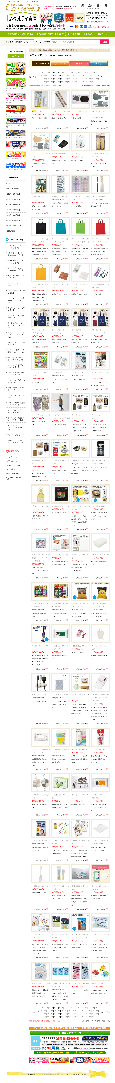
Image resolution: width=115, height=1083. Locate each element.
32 (83, 75)
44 (66, 79)
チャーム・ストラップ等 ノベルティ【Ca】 (16, 441)
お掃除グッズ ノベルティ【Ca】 (16, 344)
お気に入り (88, 34)
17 (89, 72)
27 (66, 75)
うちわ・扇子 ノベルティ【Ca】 (16, 309)
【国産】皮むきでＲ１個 (79, 646)
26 (62, 75)
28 (69, 75)
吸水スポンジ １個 (77, 372)
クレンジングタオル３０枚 (60, 555)
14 (79, 72)
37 (41, 79)
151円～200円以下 (13, 199)
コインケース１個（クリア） (61, 694)
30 (76, 75)
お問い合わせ (101, 34)
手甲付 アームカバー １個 (41, 415)
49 (83, 79)
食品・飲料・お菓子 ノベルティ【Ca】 (16, 411)
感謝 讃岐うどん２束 (98, 506)
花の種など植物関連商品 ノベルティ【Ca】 (16, 359)
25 (59, 75)
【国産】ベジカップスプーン (100, 749)
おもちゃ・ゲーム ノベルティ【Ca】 (16, 317)
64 (80, 82)
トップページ (11, 457)
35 (93, 75)
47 (76, 79)
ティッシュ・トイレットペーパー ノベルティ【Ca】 (16, 335)
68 (93, 82)
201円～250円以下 (13, 204)
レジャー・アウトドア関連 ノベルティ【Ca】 (16, 351)
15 (82, 72)
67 (90, 82)
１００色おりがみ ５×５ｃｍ (61, 506)
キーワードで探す (43, 42)
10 (65, 72)
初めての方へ (13, 34)
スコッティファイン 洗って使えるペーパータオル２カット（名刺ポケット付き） (41, 558)
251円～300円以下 (13, 210)
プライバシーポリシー (15, 465)
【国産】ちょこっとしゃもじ (41, 886)
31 (80, 75)
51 (90, 79)
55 (48, 82)
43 (62, 79)
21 (45, 75)
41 (55, 79)
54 (45, 82)
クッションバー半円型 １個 (61, 111)
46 (73, 79)
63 (76, 82)
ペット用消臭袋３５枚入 (59, 154)
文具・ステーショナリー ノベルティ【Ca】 (16, 269)
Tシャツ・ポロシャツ (16, 435)
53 (97, 79)
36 (97, 75)
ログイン (15, 56)
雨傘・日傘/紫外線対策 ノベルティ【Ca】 (16, 404)
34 (90, 75)
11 (69, 72)
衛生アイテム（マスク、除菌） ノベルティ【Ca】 (16, 325)
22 (48, 75)
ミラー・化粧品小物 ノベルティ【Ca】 (16, 262)
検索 (104, 42)
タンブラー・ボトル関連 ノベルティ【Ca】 (16, 254)
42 (59, 79)
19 (96, 72)
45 (69, 79)
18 (93, 72)
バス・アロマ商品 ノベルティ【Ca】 (16, 381)
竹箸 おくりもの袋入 (98, 196)
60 (66, 82)
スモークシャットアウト (39, 840)
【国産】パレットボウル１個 (81, 460)
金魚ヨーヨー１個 (97, 983)
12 (72, 72)
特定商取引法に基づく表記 (15, 478)
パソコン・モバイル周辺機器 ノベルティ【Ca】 (16, 300)
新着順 (98, 64)
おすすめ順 (60, 64)
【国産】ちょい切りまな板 (100, 840)
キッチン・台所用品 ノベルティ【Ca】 (16, 366)
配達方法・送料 (12, 473)
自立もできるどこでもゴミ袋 (100, 460)
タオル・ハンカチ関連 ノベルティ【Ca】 (16, 374)
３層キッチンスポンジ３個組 (100, 555)
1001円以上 (11, 231)
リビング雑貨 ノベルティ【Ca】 (16, 292)
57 (55, 82)
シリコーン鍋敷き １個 (79, 111)
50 (86, 79)
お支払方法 (10, 469)
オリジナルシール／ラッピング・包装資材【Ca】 (16, 427)
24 (55, 75)
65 (83, 82)
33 (86, 75)
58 (59, 82)
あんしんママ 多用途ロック (81, 749)
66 (86, 82)
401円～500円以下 (13, 220)
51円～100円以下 (13, 189)
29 (73, 75)
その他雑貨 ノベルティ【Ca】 (16, 396)
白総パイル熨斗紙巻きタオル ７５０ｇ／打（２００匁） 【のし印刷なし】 (101, 697)
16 (86, 72)
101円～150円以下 (13, 194)
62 (73, 82)
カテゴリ (9, 42)
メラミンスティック (40, 111)
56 (52, 82)
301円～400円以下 (13, 215)
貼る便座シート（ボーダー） (61, 196)
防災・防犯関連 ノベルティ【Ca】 (16, 277)
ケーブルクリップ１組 (39, 694)
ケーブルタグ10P (57, 372)
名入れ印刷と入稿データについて (50, 34)
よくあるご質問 (73, 34)
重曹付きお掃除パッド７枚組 (41, 983)
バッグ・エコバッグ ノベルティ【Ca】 (16, 246)
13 (76, 72)
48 (80, 79)
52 (93, 79)
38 (45, 79)
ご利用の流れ (27, 34)
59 (62, 82)
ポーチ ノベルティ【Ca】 (14, 284)
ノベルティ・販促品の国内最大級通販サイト (49, 1074)
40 (52, 79)
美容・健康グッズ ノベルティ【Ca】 (16, 389)
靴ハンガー (75, 154)
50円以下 (10, 183)
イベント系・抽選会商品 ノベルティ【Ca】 (16, 419)
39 (48, 79)
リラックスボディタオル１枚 (81, 983)
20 (41, 75)
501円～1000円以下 (14, 226)
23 (52, 75)
